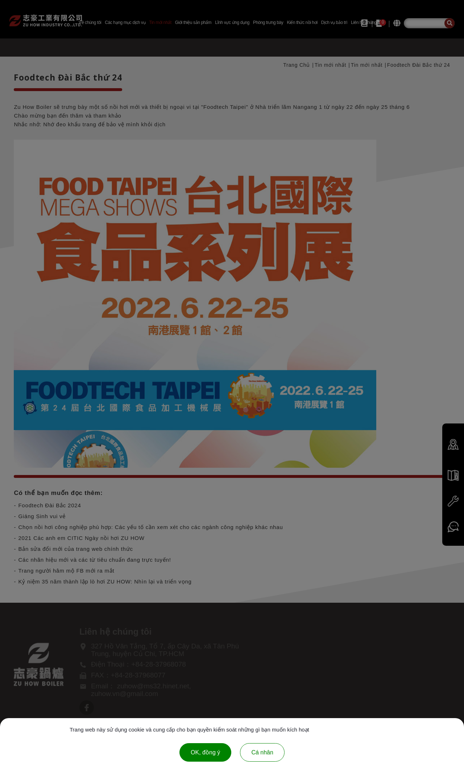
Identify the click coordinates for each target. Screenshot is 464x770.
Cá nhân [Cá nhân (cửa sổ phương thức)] (262, 752)
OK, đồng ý (205, 752)
